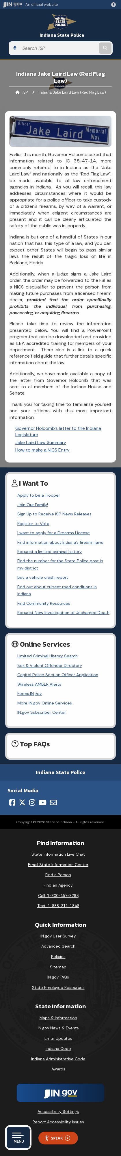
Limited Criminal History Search (47, 656)
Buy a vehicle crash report (42, 577)
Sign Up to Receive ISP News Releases (54, 514)
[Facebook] (12, 802)
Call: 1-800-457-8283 (58, 895)
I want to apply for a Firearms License (53, 532)
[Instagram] (32, 802)
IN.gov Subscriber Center (41, 712)
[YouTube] (42, 802)
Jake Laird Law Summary (40, 442)
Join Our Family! (32, 504)
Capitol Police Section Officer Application (57, 674)
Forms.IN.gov (29, 693)
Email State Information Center (58, 864)
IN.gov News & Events (58, 1028)
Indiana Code (58, 1048)
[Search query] (58, 48)
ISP (25, 92)
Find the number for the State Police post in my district (60, 564)
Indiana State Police (62, 35)
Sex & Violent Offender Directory (49, 665)
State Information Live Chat (58, 854)
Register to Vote (33, 523)
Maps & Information (58, 1017)
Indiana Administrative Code (58, 1058)
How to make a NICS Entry (42, 450)
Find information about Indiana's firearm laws (60, 542)
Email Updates (58, 1038)
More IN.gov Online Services (44, 703)
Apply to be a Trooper (38, 495)
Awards (58, 1069)
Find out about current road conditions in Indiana (57, 590)
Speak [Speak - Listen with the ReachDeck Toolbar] (57, 1138)
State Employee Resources (58, 987)
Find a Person (58, 874)
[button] (114, 4)
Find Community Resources (43, 603)
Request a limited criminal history (49, 551)
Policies (58, 956)
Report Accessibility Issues (58, 1121)
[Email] (53, 802)
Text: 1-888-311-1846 (58, 905)
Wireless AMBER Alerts (39, 684)
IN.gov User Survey (58, 936)
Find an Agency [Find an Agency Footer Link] (58, 885)
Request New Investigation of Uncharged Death (63, 612)
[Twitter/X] (22, 802)
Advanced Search (58, 946)
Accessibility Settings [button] (58, 1111)
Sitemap (58, 967)
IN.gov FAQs (58, 977)
